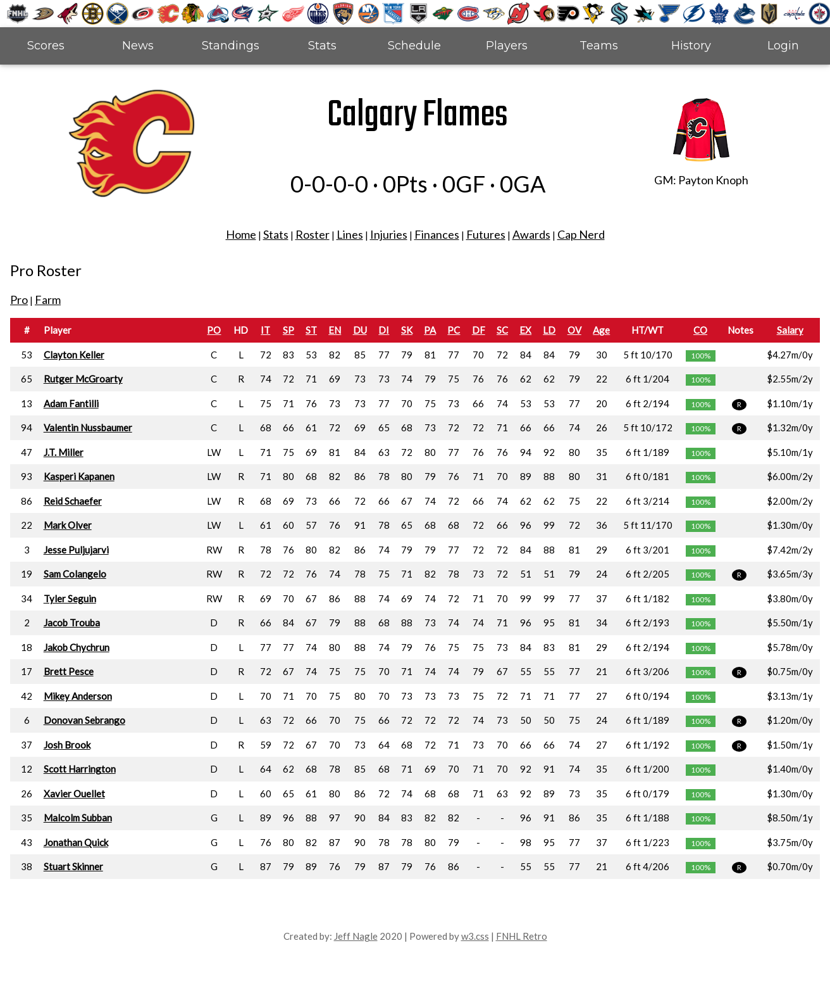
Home (241, 234)
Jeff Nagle (356, 936)
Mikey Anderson (78, 696)
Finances (436, 234)
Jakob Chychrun (76, 647)
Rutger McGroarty (83, 378)
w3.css (475, 936)
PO (214, 330)
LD (549, 330)
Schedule (414, 46)
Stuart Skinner (73, 866)
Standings (230, 46)
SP (288, 330)
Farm (48, 300)
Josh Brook (67, 744)
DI (383, 330)
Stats (322, 46)
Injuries (388, 234)
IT (265, 330)
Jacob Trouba (72, 622)
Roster (312, 234)
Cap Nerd (581, 234)
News (138, 46)
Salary (790, 330)
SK (406, 330)
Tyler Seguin (70, 598)
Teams (598, 46)
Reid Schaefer (73, 501)
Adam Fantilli (71, 403)
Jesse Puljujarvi (76, 549)
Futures (485, 234)
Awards (531, 234)
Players (507, 46)
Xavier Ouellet (74, 793)
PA (430, 330)
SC (502, 330)
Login (783, 46)
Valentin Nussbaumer (88, 427)
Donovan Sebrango (84, 720)
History (691, 46)
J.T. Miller (64, 452)
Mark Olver (68, 525)
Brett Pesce (69, 671)
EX (525, 330)
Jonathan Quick (76, 842)
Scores (46, 46)
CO (700, 330)
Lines (350, 234)
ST (311, 330)
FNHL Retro (521, 936)
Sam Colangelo (75, 573)
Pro (19, 300)
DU (360, 330)
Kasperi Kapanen (79, 476)
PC (453, 330)
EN (334, 330)
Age (601, 330)
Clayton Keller (74, 354)
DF (478, 330)
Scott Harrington (80, 769)
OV (574, 330)
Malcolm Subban (78, 817)
